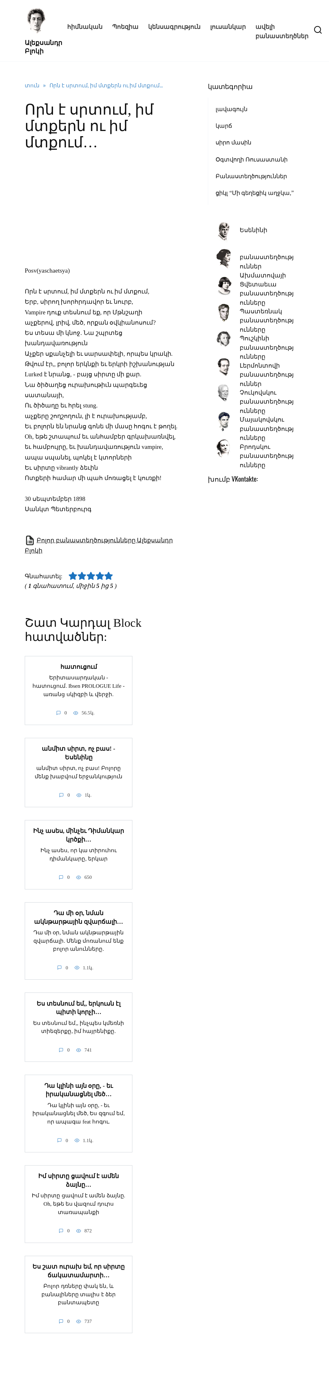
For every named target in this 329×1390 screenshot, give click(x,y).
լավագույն (231, 109)
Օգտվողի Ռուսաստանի (252, 159)
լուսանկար (228, 26)
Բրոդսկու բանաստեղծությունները (267, 455)
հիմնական (84, 26)
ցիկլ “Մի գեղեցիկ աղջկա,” (255, 193)
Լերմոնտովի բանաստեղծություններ (267, 374)
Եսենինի (253, 230)
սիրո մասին (233, 142)
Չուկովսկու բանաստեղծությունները (267, 401)
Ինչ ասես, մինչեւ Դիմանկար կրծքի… (78, 835)
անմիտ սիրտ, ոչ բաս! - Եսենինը (78, 752)
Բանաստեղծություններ (251, 176)
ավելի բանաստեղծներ (281, 31)
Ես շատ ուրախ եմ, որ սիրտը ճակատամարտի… (78, 1270)
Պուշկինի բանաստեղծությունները (267, 347)
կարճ (224, 126)
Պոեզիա (125, 26)
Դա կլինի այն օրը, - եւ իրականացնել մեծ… (78, 1089)
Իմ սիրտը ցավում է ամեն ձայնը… (78, 1179)
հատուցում (78, 666)
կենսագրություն (174, 26)
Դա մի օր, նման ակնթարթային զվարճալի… (78, 917)
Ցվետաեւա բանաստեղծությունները (267, 293)
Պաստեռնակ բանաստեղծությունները (267, 320)
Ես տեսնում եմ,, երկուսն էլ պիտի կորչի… (78, 1007)
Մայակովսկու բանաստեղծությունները (267, 428)
